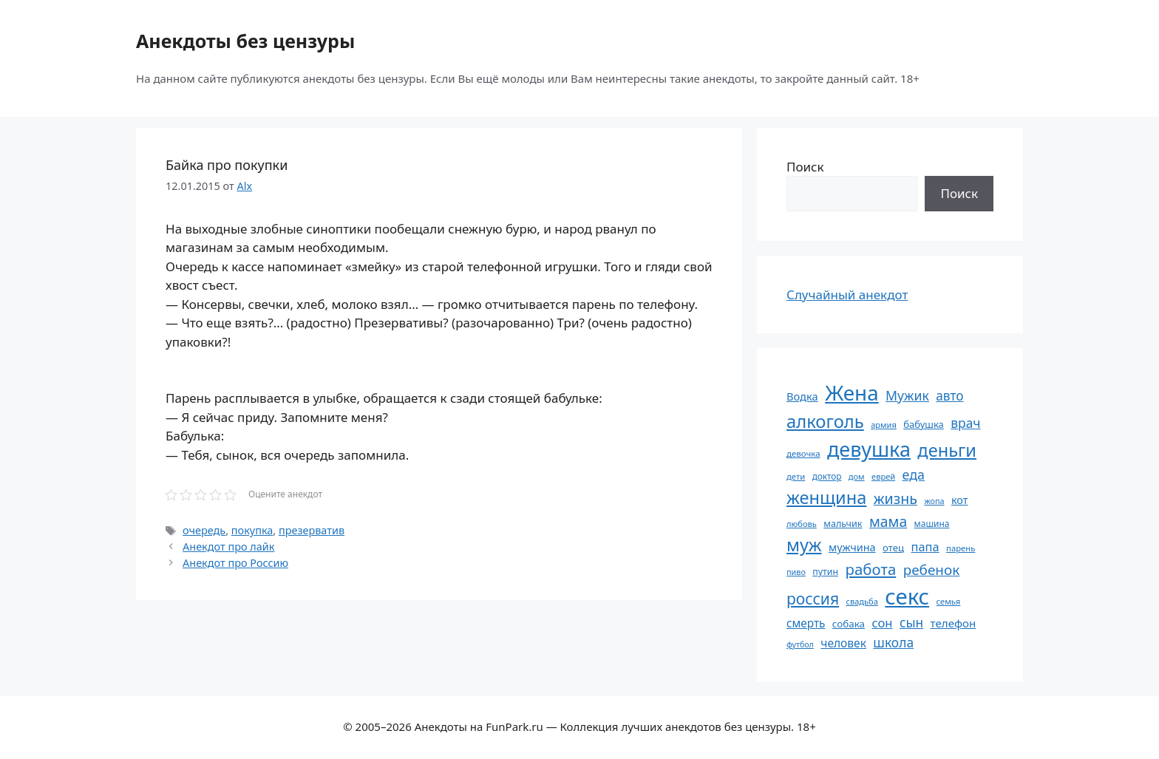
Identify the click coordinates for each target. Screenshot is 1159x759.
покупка (252, 530)
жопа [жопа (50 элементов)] (934, 500)
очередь (204, 530)
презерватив (311, 530)
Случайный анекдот (847, 294)
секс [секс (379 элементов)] (907, 596)
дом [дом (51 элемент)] (857, 476)
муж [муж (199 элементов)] (804, 545)
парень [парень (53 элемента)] (960, 548)
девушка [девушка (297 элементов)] (869, 449)
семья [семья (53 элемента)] (949, 601)
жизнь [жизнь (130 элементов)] (895, 498)
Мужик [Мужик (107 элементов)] (907, 395)
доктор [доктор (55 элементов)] (827, 476)
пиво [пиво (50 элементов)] (796, 571)
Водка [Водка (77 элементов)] (802, 396)
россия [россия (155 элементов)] (812, 598)
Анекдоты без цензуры (245, 40)
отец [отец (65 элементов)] (893, 547)
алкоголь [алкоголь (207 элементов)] (825, 421)
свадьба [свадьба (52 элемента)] (861, 601)
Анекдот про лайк (228, 547)
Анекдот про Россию (235, 563)
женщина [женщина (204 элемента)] (826, 497)
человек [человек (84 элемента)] (843, 643)
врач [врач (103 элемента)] (965, 423)
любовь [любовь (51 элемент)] (801, 523)
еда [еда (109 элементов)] (914, 474)
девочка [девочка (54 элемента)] (803, 453)
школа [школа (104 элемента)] (893, 642)
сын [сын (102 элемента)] (911, 622)
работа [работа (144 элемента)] (871, 569)
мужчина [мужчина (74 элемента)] (852, 547)
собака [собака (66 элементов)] (848, 623)
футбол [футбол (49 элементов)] (800, 644)
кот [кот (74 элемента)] (959, 500)
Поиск (805, 166)
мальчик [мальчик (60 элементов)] (842, 523)
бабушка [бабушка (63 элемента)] (923, 424)
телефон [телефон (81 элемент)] (953, 623)
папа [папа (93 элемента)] (925, 546)
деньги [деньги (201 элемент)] (946, 450)
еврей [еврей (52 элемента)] (883, 476)
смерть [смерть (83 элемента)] (805, 623)
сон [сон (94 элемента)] (881, 622)
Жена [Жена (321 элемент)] (852, 392)
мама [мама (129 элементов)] (888, 521)
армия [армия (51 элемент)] (884, 424)
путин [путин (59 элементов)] (825, 571)
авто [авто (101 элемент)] (949, 395)
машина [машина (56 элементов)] (932, 523)
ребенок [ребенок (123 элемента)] (931, 569)
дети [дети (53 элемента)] (795, 476)
